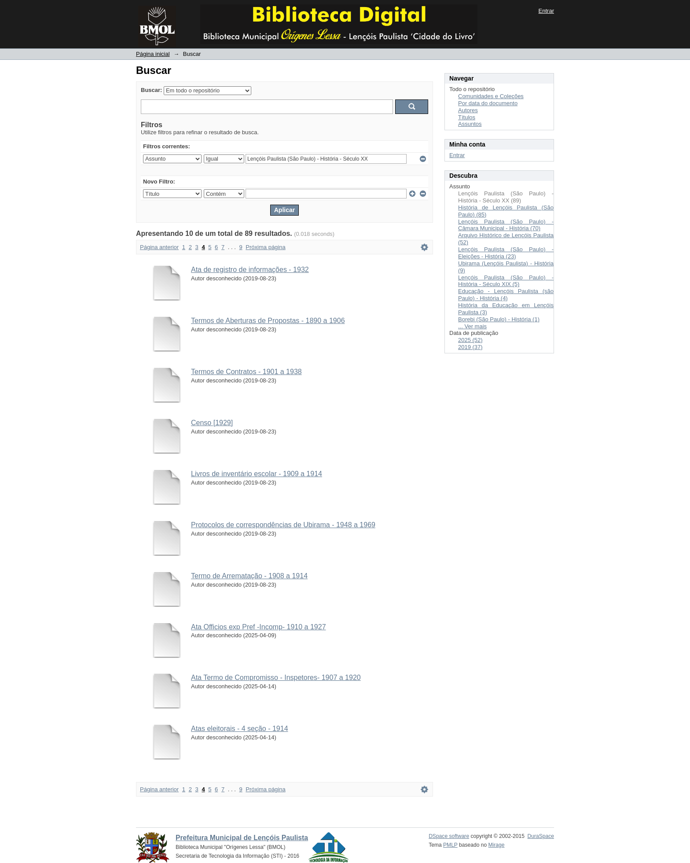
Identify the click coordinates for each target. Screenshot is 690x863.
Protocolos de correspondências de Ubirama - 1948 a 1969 (283, 525)
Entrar (546, 10)
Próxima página (265, 247)
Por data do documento (488, 103)
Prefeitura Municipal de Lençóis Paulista (242, 837)
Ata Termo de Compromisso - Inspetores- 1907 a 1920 (276, 677)
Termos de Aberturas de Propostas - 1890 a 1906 (268, 320)
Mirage (496, 845)
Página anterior (159, 247)
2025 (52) (470, 340)
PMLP (450, 845)
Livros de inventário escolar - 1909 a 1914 (256, 473)
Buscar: (151, 90)
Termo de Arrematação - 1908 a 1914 (249, 576)
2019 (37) (470, 347)
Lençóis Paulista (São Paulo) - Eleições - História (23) (506, 253)
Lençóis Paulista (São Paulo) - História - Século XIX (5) (506, 281)
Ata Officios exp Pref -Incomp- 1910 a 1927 (258, 627)
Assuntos (469, 124)
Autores (468, 110)
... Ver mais (472, 326)
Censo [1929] (212, 422)
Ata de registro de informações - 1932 (250, 269)
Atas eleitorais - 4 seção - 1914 (239, 728)
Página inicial (153, 54)
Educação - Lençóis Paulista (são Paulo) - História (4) (506, 294)
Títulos (466, 117)
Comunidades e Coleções (491, 96)
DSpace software (449, 836)
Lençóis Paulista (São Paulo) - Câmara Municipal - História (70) (506, 225)
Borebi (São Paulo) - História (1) (499, 319)
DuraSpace (541, 836)
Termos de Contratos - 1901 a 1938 (246, 371)
